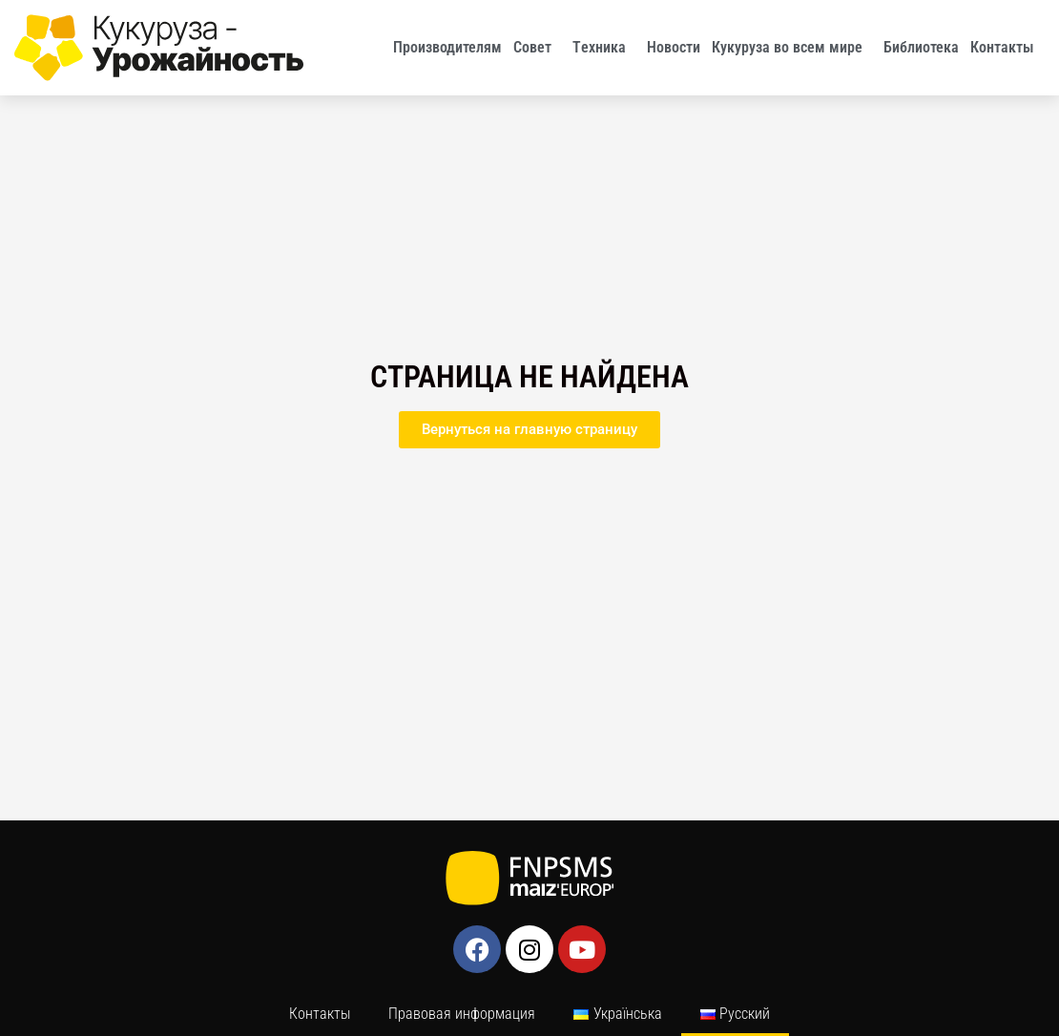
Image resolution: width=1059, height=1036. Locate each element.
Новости (673, 47)
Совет (537, 47)
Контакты (1007, 47)
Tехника (603, 47)
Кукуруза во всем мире (792, 47)
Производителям (447, 47)
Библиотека (921, 47)
